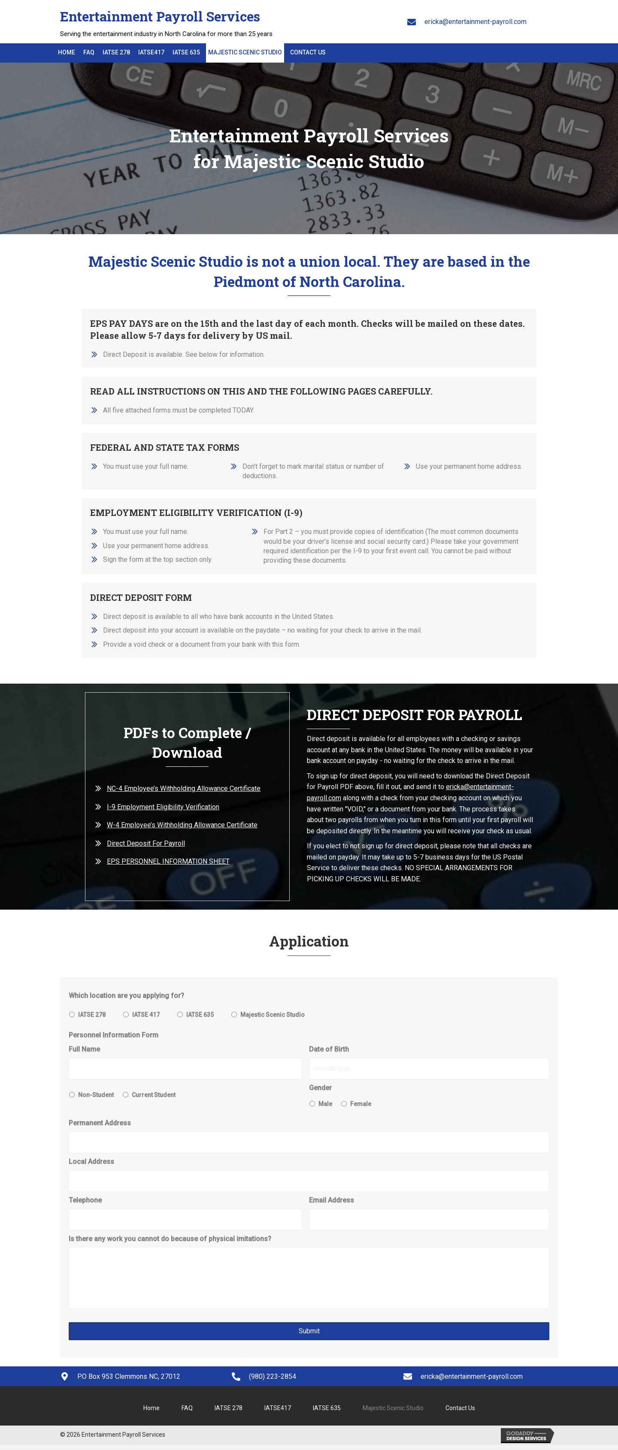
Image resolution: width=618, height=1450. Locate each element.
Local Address (91, 1159)
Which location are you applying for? (126, 996)
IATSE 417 (146, 1014)
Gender (320, 1087)
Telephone (85, 1197)
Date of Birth (329, 1049)
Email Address (331, 1197)
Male (325, 1102)
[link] (66, 54)
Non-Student (96, 1094)
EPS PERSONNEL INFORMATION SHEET (168, 861)
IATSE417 (277, 1411)
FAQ (187, 1411)
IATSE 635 (200, 1014)
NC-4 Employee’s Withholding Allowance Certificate (184, 788)
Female (360, 1102)
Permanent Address (100, 1122)
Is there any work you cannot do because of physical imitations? (170, 1234)
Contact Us (460, 1411)
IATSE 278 (92, 1014)
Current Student (154, 1094)
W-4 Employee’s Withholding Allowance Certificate (182, 825)
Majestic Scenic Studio (272, 1014)
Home (151, 1411)
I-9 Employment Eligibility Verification (163, 807)
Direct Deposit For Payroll (146, 843)
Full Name (84, 1049)
